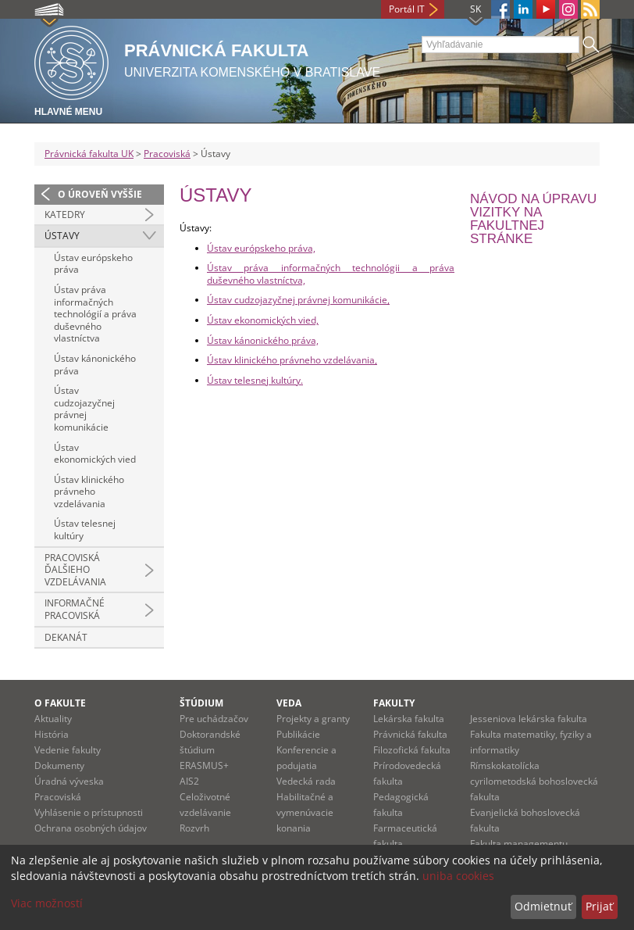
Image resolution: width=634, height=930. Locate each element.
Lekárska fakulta (408, 718)
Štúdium (201, 703)
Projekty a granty (313, 718)
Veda (288, 703)
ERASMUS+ (204, 765)
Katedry (65, 214)
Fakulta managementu (519, 843)
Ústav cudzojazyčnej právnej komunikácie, (298, 299)
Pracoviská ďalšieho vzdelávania (75, 569)
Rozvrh (194, 828)
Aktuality (53, 718)
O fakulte (60, 703)
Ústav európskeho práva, (261, 248)
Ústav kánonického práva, (263, 340)
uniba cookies (458, 875)
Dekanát (66, 637)
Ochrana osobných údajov (90, 828)
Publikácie (298, 734)
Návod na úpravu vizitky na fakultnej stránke (533, 218)
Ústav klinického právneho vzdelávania (89, 491)
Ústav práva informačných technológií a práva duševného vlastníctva (95, 314)
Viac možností (47, 903)
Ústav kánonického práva (95, 364)
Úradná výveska (69, 781)
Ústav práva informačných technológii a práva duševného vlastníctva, (330, 274)
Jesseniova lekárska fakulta (528, 718)
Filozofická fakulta (412, 750)
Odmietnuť (543, 906)
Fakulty (394, 703)
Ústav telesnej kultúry (85, 529)
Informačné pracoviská (75, 609)
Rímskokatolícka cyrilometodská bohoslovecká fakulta (534, 781)
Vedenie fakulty (67, 750)
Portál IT (407, 9)
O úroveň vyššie (100, 194)
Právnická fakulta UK (89, 153)
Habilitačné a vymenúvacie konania (304, 812)
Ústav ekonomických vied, (263, 320)
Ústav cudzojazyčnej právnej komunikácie (84, 409)
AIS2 (189, 781)
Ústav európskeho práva (93, 264)
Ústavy (62, 235)
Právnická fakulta (410, 734)
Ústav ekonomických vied (95, 454)
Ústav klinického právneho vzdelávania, (292, 360)
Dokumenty (59, 765)
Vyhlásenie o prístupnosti (88, 812)
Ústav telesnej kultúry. (255, 380)
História (51, 734)
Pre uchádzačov (214, 718)
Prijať (599, 906)
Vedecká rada (306, 781)
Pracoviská (167, 153)
